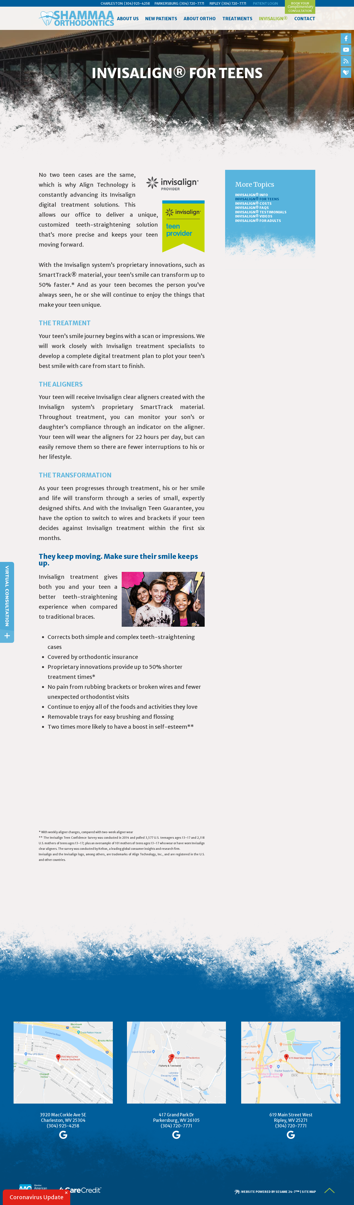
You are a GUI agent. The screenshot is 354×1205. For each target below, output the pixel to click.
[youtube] (346, 50)
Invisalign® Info (251, 195)
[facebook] (346, 38)
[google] (63, 1135)
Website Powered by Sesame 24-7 (270, 1191)
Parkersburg (166, 3)
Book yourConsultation (300, 7)
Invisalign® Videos (253, 216)
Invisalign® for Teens (257, 199)
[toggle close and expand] (7, 636)
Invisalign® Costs (253, 203)
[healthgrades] (346, 72)
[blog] (346, 61)
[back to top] (329, 1190)
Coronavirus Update (36, 1197)
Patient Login (265, 3)
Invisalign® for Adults (258, 220)
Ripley (215, 3)
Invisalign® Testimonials (261, 212)
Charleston (112, 3)
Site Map (309, 1192)
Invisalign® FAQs (252, 207)
